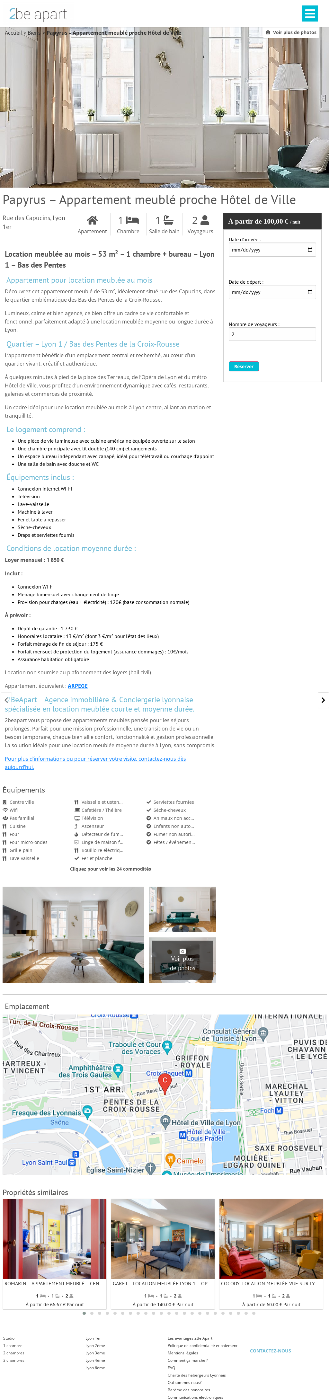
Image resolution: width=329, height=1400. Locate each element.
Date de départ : (246, 282)
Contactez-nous (270, 1351)
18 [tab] (215, 1313)
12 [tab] (169, 1313)
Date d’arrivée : (245, 239)
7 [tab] (130, 1313)
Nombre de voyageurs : (254, 324)
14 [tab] (184, 1313)
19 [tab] (223, 1313)
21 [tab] (238, 1313)
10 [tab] (153, 1313)
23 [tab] (254, 1313)
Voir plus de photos (291, 33)
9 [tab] (146, 1313)
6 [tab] (123, 1313)
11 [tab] (161, 1313)
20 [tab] (231, 1313)
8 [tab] (138, 1313)
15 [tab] (192, 1313)
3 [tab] (99, 1313)
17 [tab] (207, 1313)
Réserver (243, 367)
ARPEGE (78, 685)
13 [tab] (177, 1313)
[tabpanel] (55, 1254)
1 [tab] (84, 1313)
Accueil (13, 33)
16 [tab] (200, 1313)
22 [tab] (246, 1313)
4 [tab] (107, 1313)
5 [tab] (115, 1313)
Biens (34, 33)
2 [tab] (92, 1313)
